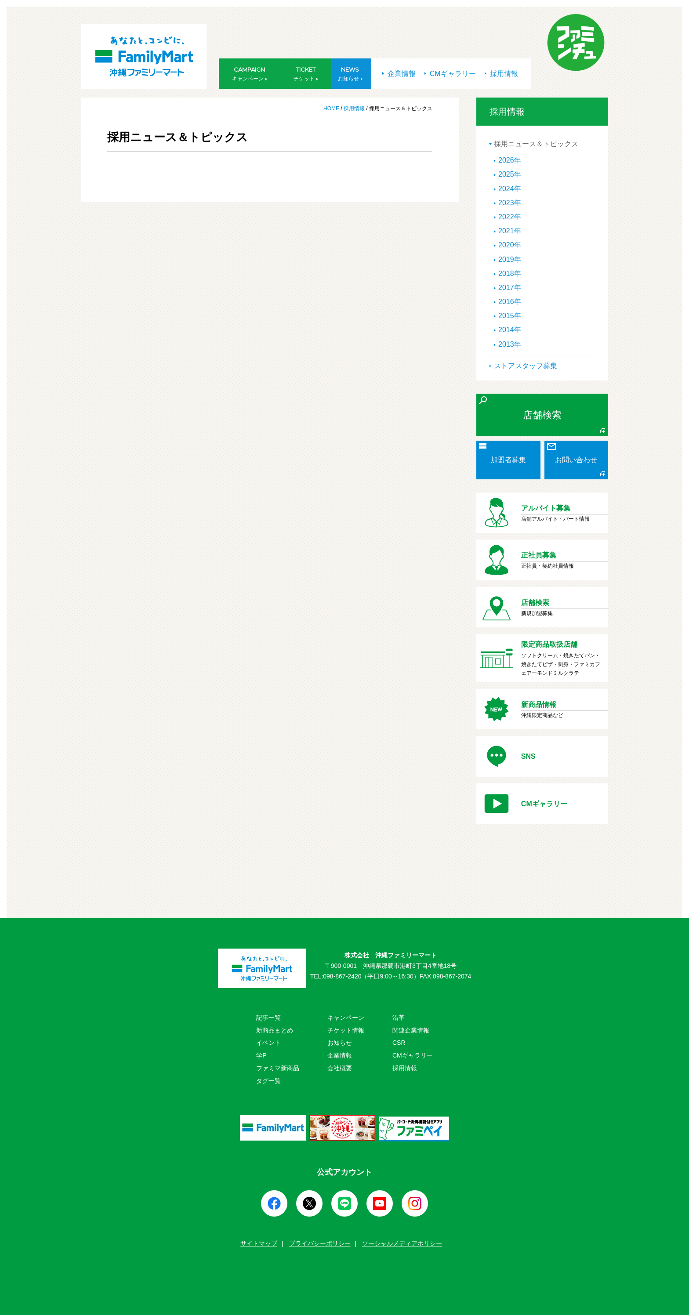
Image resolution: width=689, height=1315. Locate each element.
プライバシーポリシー (320, 1243)
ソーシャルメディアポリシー (402, 1243)
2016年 (509, 301)
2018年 (509, 273)
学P (261, 1055)
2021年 (509, 231)
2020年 (509, 245)
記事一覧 (268, 1017)
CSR (399, 1042)
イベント (268, 1042)
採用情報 (501, 73)
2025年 (509, 174)
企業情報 (399, 73)
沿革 (398, 1017)
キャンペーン (345, 1017)
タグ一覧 (268, 1080)
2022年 (509, 217)
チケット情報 (345, 1030)
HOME (332, 108)
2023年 (509, 202)
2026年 (509, 160)
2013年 (509, 344)
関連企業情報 (410, 1030)
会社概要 (339, 1068)
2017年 (509, 287)
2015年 (509, 315)
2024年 (509, 188)
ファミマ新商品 (277, 1068)
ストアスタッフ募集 (525, 366)
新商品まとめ (274, 1030)
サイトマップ (258, 1243)
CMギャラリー (450, 73)
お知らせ (339, 1042)
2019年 (509, 259)
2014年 (509, 329)
